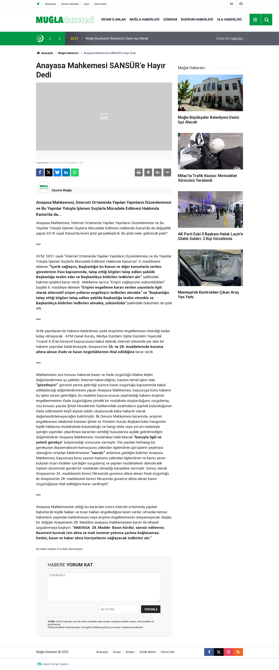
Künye (117, 652)
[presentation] (50, 38)
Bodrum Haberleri (197, 19)
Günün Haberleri (70, 4)
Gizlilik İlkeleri (148, 652)
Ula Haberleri (229, 19)
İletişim (130, 652)
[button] (148, 172)
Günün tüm (229, 38)
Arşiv (86, 4)
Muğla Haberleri (144, 19)
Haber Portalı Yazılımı (56, 664)
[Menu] (255, 19)
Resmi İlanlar (113, 19)
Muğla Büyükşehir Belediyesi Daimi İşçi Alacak (117, 38)
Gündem (170, 19)
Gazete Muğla (62, 190)
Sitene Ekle (100, 4)
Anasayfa (44, 53)
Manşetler (50, 4)
